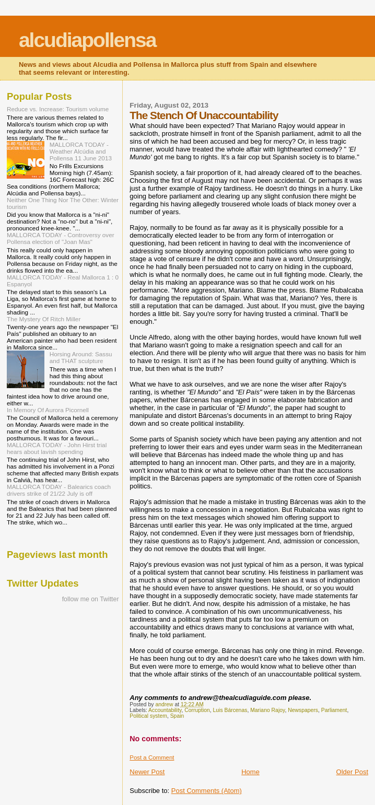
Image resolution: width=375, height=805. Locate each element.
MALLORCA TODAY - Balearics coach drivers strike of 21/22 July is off (59, 490)
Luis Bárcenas (230, 710)
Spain (177, 716)
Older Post (352, 772)
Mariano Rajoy (267, 710)
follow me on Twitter (90, 599)
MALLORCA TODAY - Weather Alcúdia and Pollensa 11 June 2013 (81, 151)
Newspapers (303, 710)
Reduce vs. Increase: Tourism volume (58, 109)
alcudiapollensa (87, 40)
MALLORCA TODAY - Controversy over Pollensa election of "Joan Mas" (60, 238)
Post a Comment (152, 757)
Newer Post (147, 772)
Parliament (334, 710)
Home (250, 772)
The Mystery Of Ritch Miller (43, 319)
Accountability (164, 710)
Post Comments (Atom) (206, 791)
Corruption (197, 710)
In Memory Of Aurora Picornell (48, 409)
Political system (148, 716)
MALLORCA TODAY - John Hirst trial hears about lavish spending (57, 448)
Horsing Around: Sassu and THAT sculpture (81, 357)
